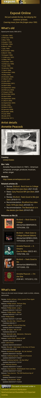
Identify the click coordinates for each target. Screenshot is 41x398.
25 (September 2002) (8, 88)
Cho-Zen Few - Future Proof (16, 321)
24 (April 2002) (6, 85)
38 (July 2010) (5, 116)
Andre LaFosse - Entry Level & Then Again (21, 299)
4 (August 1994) (6, 42)
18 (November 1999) (8, 72)
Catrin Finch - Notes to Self (16, 338)
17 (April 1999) (6, 70)
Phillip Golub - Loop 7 (14, 308)
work (17, 386)
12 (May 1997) (6, 59)
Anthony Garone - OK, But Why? (18, 360)
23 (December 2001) (8, 83)
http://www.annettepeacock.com (16, 179)
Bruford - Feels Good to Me (24, 197)
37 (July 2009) (5, 114)
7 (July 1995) (5, 49)
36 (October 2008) (7, 112)
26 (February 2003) (7, 90)
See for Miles (22, 251)
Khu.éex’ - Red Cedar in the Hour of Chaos (21, 347)
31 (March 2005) (6, 101)
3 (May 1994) (5, 40)
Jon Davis (24, 189)
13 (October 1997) (7, 62)
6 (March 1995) (6, 46)
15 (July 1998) (5, 66)
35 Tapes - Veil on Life (14, 330)
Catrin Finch (10, 343)
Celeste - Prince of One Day (16, 325)
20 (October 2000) (7, 77)
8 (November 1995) (7, 51)
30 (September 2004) (8, 99)
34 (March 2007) (6, 107)
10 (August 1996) (7, 55)
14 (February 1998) (7, 64)
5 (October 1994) (6, 44)
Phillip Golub (10, 317)
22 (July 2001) (5, 81)
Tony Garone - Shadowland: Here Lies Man (21, 369)
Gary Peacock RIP (19, 191)
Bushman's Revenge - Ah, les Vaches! (19, 351)
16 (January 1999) (7, 68)
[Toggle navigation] (7, 7)
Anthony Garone (11, 364)
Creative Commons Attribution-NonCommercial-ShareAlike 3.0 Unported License (18, 392)
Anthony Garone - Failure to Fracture (19, 356)
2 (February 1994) (7, 38)
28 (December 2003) (8, 94)
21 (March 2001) (6, 79)
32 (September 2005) (8, 103)
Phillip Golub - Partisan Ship (16, 304)
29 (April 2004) (6, 96)
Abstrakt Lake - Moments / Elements (19, 334)
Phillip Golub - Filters (14, 312)
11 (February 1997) (7, 57)
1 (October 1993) (6, 36)
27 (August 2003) (7, 92)
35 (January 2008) (7, 109)
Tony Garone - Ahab (13, 380)
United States (8, 160)
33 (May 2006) (6, 105)
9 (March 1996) (6, 53)
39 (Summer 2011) (7, 118)
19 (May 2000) (6, 75)
